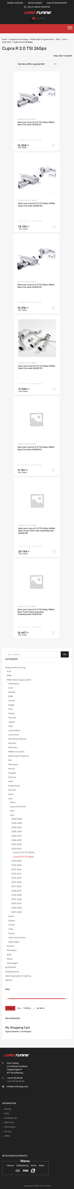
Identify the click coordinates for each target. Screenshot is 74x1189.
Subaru (11, 920)
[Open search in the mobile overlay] (37, 654)
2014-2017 (16, 874)
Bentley (11, 692)
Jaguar (11, 722)
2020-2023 (16, 908)
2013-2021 (16, 869)
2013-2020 (16, 865)
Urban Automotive (16, 937)
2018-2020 (16, 895)
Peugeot (12, 773)
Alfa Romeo (13, 683)
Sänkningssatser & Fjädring (18, 976)
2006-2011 (16, 836)
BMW (9, 675)
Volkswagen (13, 942)
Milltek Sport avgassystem (42, 39)
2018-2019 (16, 891)
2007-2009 (16, 844)
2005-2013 (16, 831)
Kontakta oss (10, 1118)
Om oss (7, 1131)
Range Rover (14, 786)
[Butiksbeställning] (37, 64)
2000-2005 (16, 819)
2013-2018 (16, 861)
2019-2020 (16, 899)
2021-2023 (16, 912)
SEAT (9, 954)
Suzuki (11, 925)
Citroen (11, 700)
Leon (64, 39)
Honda (11, 713)
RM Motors (12, 950)
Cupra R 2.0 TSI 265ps (26, 119)
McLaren (12, 743)
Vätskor (8, 980)
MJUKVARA (10, 967)
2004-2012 (16, 827)
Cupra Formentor (18, 806)
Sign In (37, 7)
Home (4, 39)
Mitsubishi (13, 764)
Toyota (11, 933)
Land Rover (13, 735)
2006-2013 (16, 840)
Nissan (11, 768)
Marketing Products (17, 739)
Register (46, 7)
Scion (10, 794)
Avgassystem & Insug (18, 39)
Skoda (11, 916)
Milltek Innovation (16, 752)
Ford (10, 709)
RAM (10, 781)
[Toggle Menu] (70, 28)
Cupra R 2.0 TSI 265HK (23, 852)
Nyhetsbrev (10, 1127)
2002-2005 (16, 823)
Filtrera (10, 1008)
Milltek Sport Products (18, 756)
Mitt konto (9, 1122)
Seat (58, 39)
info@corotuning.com (17, 1086)
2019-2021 (16, 903)
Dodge (11, 705)
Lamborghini (14, 730)
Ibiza (12, 811)
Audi (9, 671)
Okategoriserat (12, 971)
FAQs (6, 1113)
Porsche (12, 777)
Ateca (12, 802)
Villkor (7, 1136)
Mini (10, 760)
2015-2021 (16, 882)
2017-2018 (16, 886)
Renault (12, 790)
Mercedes (12, 747)
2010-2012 (6, 42)
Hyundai (12, 717)
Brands (7, 1109)
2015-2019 (16, 878)
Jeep (10, 726)
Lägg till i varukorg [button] (53, 145)
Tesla (10, 929)
